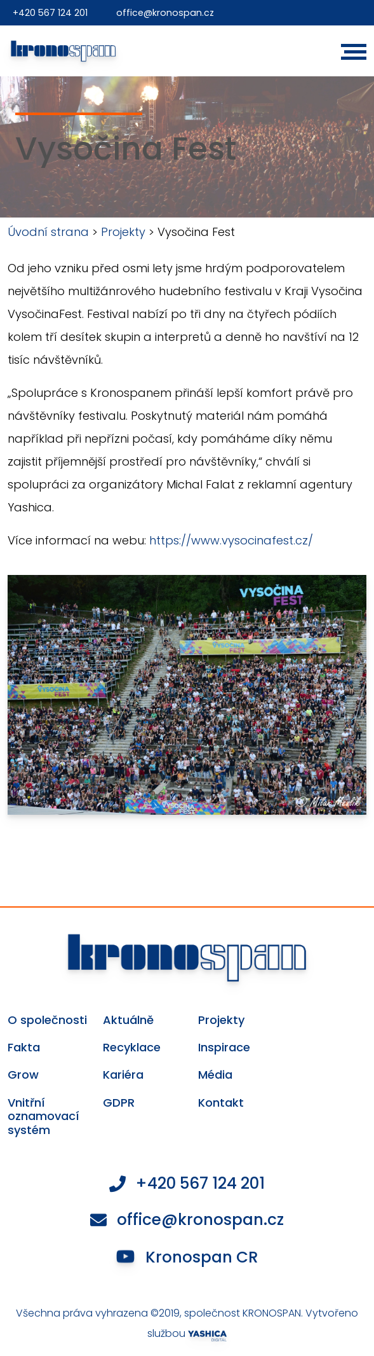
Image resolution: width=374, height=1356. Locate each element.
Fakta (24, 1048)
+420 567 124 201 (51, 12)
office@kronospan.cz (168, 12)
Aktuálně (128, 1020)
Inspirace (224, 1048)
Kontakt (221, 1103)
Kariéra (123, 1075)
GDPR (119, 1103)
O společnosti (47, 1020)
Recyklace (132, 1048)
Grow (23, 1075)
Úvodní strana (48, 232)
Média (215, 1075)
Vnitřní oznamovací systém (43, 1116)
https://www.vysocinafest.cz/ (231, 540)
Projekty (123, 232)
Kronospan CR (187, 1259)
